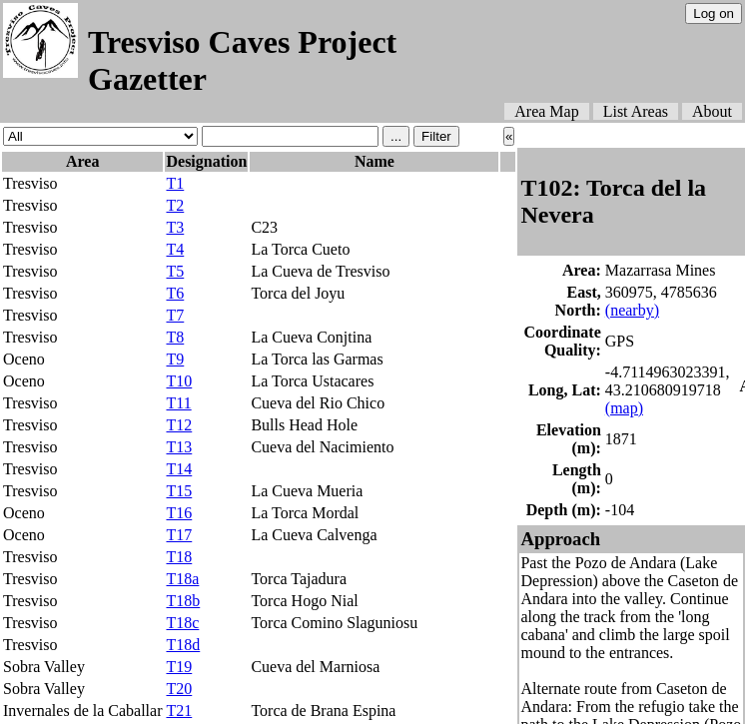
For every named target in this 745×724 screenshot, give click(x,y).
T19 (179, 666)
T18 (179, 556)
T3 (175, 227)
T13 (179, 446)
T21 (179, 710)
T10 (179, 380)
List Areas (635, 111)
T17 (179, 534)
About (712, 111)
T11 (178, 402)
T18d (183, 644)
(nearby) (632, 310)
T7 (175, 315)
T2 (175, 205)
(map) (624, 407)
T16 (179, 512)
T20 (179, 688)
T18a (182, 578)
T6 (175, 293)
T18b (183, 600)
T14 (179, 468)
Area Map (546, 111)
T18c (182, 622)
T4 (175, 249)
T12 (179, 424)
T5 (175, 271)
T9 (175, 359)
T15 (179, 490)
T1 (175, 183)
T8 (175, 337)
